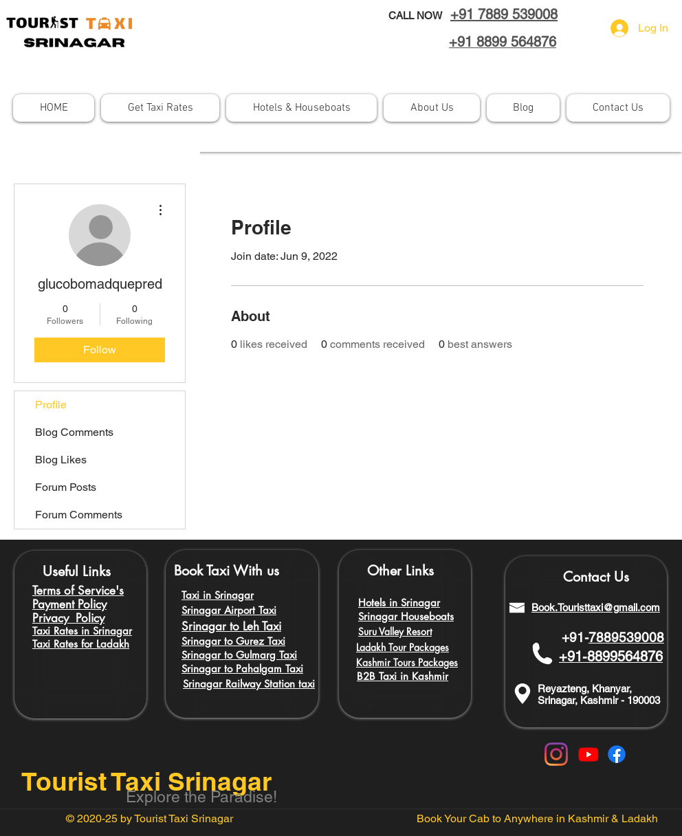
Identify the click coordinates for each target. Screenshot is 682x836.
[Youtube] (588, 754)
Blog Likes (61, 459)
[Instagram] (556, 754)
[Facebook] (616, 754)
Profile (51, 404)
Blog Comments (74, 432)
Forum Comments (78, 514)
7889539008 (626, 637)
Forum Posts (65, 487)
